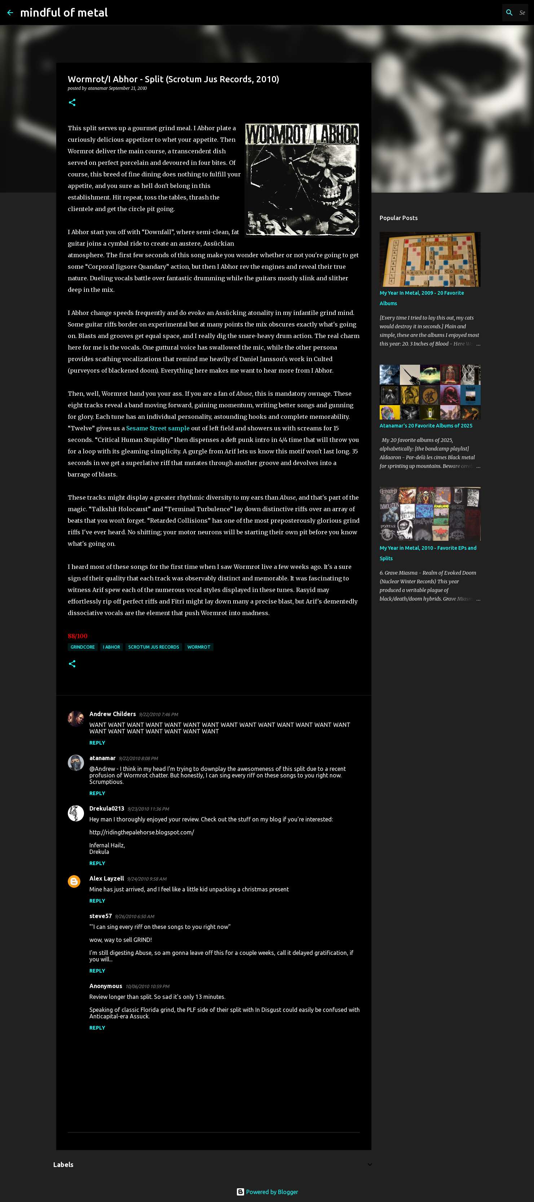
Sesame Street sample (158, 428)
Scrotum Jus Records (153, 647)
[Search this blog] (490, 12)
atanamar (102, 758)
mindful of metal (64, 12)
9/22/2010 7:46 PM (158, 714)
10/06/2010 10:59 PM (147, 986)
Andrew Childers (112, 714)
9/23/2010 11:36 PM (148, 808)
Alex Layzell (106, 878)
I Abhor (111, 647)
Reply (97, 743)
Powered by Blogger (267, 1192)
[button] (72, 103)
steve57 (100, 916)
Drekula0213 (106, 808)
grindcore (83, 647)
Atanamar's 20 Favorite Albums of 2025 (426, 426)
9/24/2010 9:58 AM (146, 878)
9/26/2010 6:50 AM (134, 916)
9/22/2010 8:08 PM (138, 758)
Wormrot (199, 647)
